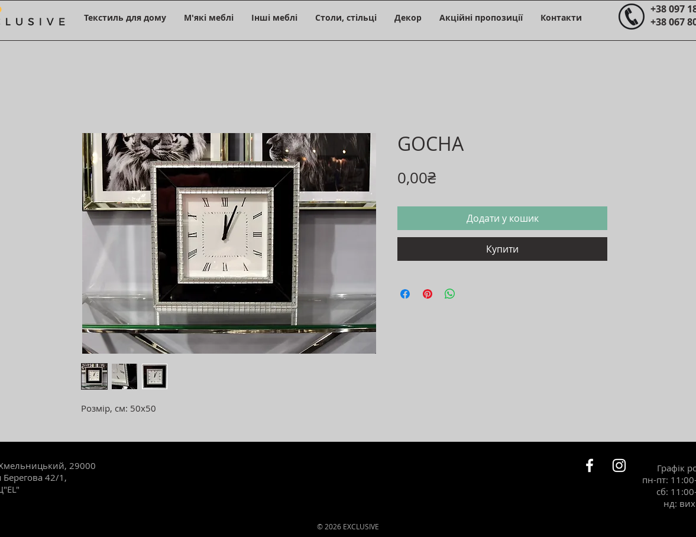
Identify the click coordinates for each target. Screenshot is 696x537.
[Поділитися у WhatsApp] (450, 294)
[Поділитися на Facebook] (405, 294)
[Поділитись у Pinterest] (427, 294)
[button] (125, 17)
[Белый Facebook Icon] (589, 465)
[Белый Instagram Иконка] (619, 465)
